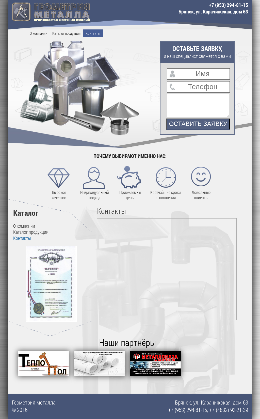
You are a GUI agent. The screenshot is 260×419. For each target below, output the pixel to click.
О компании (38, 33)
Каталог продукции (66, 33)
